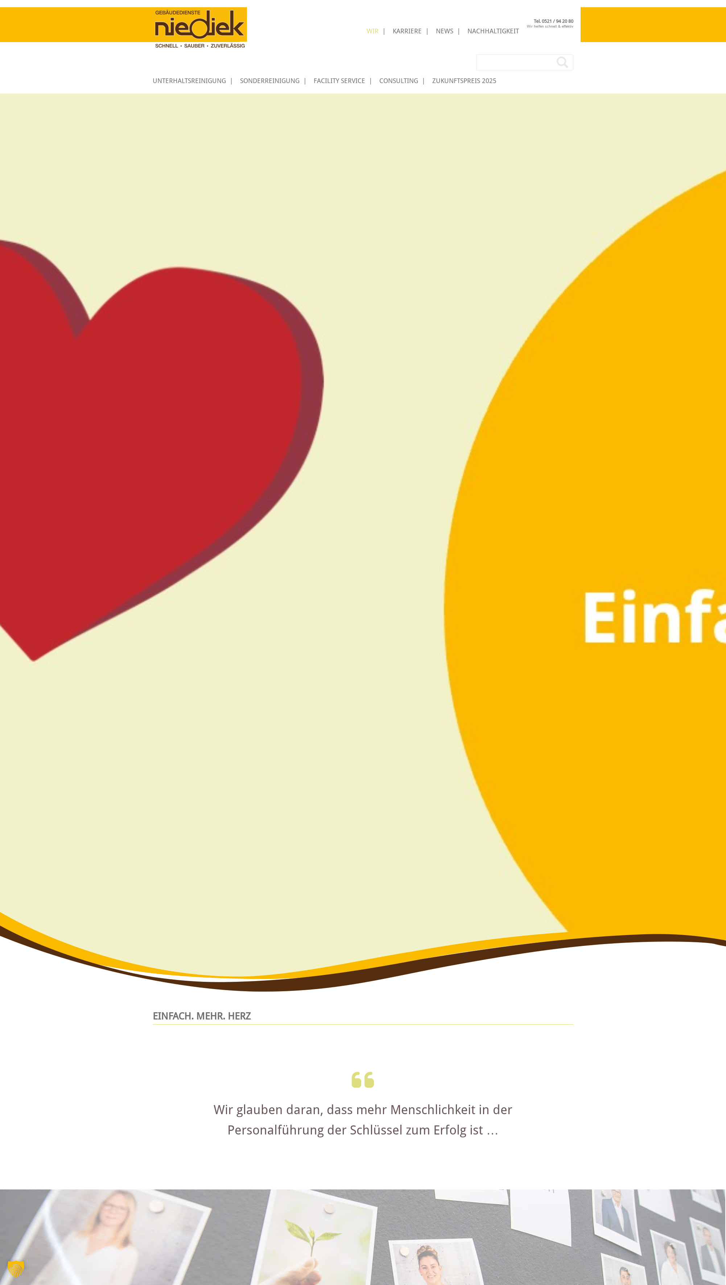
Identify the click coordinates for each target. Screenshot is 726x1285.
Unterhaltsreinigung (189, 81)
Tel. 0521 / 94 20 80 (553, 21)
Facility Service (339, 81)
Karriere (407, 31)
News (444, 31)
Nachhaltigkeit (493, 31)
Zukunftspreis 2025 (464, 81)
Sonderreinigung (270, 81)
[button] (16, 1269)
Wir (373, 31)
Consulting (398, 81)
